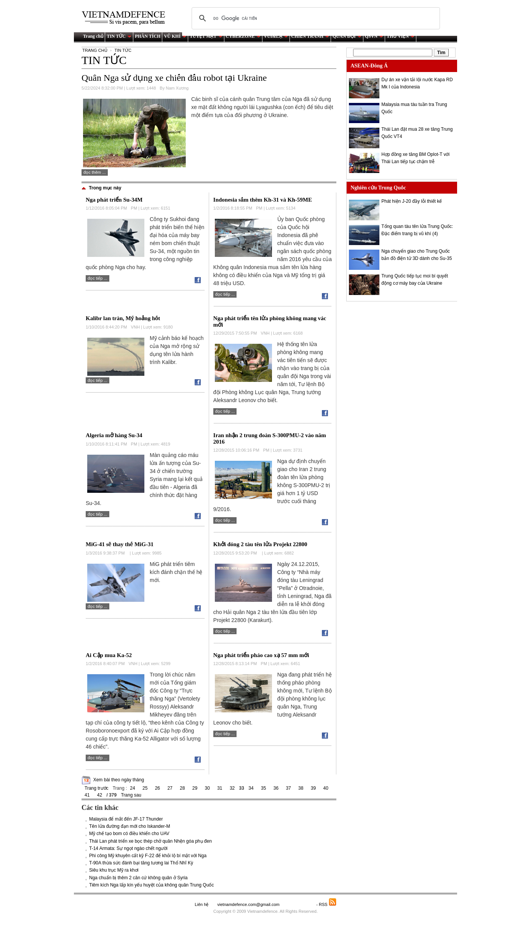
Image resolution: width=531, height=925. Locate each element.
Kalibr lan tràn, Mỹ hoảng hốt (123, 318)
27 (169, 788)
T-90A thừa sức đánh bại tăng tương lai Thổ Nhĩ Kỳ (141, 863)
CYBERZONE (243, 36)
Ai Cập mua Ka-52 (109, 655)
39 (313, 788)
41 (87, 795)
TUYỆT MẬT (206, 36)
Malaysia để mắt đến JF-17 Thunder (126, 819)
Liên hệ (201, 904)
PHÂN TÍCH (147, 36)
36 (275, 788)
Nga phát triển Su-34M (114, 200)
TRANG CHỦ (94, 50)
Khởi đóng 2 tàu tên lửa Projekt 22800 (260, 544)
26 (157, 788)
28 (182, 788)
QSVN (374, 36)
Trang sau (131, 795)
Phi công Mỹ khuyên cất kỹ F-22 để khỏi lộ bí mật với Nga (147, 855)
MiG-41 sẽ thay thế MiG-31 (120, 544)
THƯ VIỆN (400, 36)
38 (300, 788)
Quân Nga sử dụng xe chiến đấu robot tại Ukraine (174, 78)
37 (288, 788)
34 (250, 788)
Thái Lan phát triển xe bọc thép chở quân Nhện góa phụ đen (150, 841)
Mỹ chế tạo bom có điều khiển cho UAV (129, 833)
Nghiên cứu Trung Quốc (378, 188)
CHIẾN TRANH (310, 36)
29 (194, 788)
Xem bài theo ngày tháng (118, 779)
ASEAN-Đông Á (369, 66)
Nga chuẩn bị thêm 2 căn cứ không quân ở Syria (138, 877)
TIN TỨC (119, 36)
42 (99, 795)
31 (219, 788)
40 (325, 788)
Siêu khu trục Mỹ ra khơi (113, 870)
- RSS (326, 904)
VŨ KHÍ (175, 36)
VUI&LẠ (276, 36)
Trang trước (97, 788)
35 (263, 788)
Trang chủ (93, 36)
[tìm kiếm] (314, 18)
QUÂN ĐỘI (347, 36)
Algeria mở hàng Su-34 (114, 435)
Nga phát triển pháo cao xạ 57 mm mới (261, 655)
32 (232, 788)
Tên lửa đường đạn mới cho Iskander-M (129, 826)
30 (207, 788)
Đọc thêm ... (94, 172)
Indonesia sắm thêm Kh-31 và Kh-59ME (262, 200)
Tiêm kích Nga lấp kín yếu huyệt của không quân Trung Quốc (151, 885)
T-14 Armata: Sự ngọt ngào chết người (128, 848)
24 (132, 788)
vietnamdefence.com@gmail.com (248, 904)
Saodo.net (298, 904)
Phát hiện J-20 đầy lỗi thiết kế (411, 201)
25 (144, 788)
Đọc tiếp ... (97, 278)
